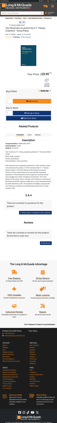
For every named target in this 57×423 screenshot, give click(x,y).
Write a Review (26, 37)
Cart (4, 350)
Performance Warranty (10, 374)
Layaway (33, 361)
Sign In (5, 345)
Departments (9, 18)
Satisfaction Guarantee (10, 377)
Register (5, 347)
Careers (32, 377)
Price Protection (8, 379)
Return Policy (7, 386)
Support (32, 357)
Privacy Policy (7, 384)
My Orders (6, 357)
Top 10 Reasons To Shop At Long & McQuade (40, 324)
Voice (24, 18)
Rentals (32, 347)
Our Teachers (7, 388)
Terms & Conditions (9, 381)
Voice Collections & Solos (35, 18)
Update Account (8, 352)
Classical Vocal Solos (50, 18)
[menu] (52, 5)
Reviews (32, 384)
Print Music (18, 18)
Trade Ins (33, 354)
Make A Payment (8, 354)
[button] (42, 5)
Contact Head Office (36, 374)
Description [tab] (20, 135)
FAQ (31, 370)
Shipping (33, 363)
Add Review (45, 243)
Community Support (9, 370)
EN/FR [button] (53, 1)
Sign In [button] (41, 1)
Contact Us (4, 1)
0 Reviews (16, 37)
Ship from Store (28, 118)
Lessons (32, 350)
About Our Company (9, 372)
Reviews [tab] (38, 135)
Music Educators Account (11, 361)
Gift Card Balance (8, 359)
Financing (33, 359)
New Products (34, 345)
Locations (33, 372)
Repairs (32, 352)
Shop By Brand (35, 381)
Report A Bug (34, 386)
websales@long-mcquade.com (13, 336)
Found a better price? (17, 25)
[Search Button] (42, 13)
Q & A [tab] (29, 135)
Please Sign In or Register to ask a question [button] (35, 212)
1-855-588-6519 (8, 333)
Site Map (33, 379)
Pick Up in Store (31, 113)
